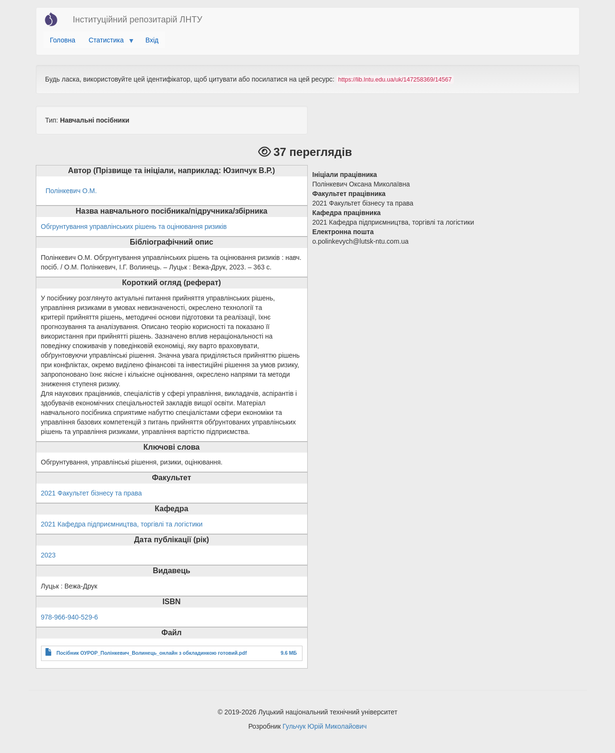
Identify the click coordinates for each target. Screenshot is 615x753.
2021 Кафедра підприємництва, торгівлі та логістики (122, 524)
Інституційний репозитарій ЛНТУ (137, 19)
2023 (48, 555)
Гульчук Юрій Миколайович (324, 726)
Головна (62, 40)
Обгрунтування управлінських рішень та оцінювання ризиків (134, 226)
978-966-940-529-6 (69, 617)
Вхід (152, 40)
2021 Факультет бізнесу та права (91, 493)
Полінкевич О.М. (71, 191)
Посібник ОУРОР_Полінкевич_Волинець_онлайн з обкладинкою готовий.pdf (151, 653)
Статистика (108, 42)
